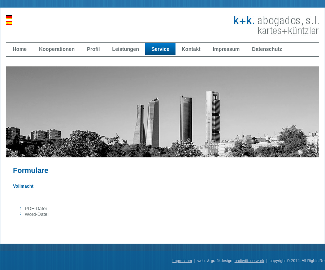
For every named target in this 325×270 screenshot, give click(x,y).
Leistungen (125, 49)
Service (160, 49)
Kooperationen (57, 49)
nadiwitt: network (249, 260)
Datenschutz (267, 49)
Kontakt (191, 49)
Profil (93, 49)
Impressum (226, 49)
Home (20, 49)
